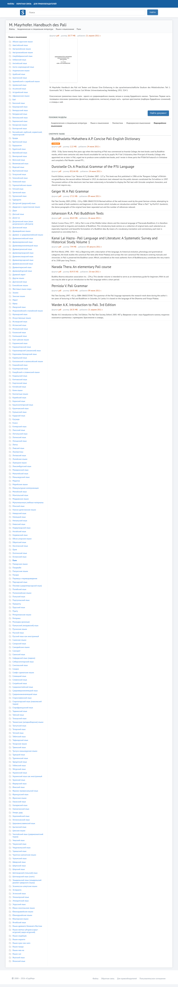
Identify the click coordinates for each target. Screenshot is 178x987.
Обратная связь (23, 4)
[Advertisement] (124, 57)
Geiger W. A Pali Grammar (70, 191)
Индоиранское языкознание (138, 123)
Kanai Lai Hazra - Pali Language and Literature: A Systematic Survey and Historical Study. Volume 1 (104, 240)
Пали (79, 29)
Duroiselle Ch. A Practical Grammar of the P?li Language (93, 166)
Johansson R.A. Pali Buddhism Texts (78, 213)
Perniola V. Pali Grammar (70, 286)
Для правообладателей (45, 4)
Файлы (10, 4)
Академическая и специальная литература (35, 29)
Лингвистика (117, 123)
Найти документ (158, 113)
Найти (153, 12)
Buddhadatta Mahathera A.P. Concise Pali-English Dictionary (96, 139)
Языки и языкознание (65, 29)
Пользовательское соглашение (152, 978)
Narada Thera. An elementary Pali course (81, 267)
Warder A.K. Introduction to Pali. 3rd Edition (84, 305)
